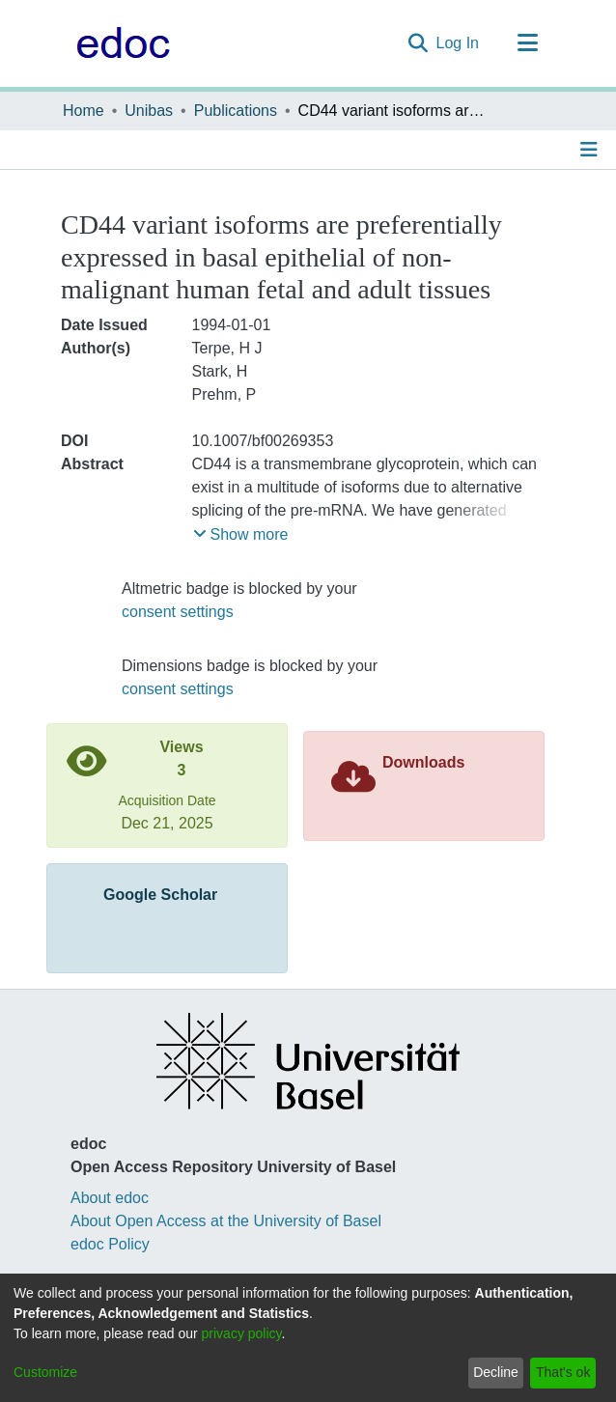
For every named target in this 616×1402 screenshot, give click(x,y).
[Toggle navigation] (527, 43)
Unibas (149, 110)
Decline (495, 1372)
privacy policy (242, 1333)
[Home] (118, 43)
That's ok (563, 1372)
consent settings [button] (178, 611)
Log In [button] (458, 43)
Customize (45, 1372)
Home (83, 110)
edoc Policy (110, 1244)
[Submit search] (418, 43)
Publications (235, 110)
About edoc (109, 1198)
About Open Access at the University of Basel (225, 1221)
